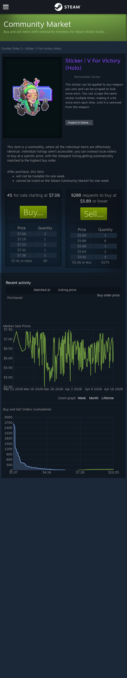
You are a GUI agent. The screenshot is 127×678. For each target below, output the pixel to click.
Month (93, 398)
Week (82, 398)
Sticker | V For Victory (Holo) (43, 48)
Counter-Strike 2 (11, 48)
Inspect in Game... (79, 122)
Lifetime (108, 398)
